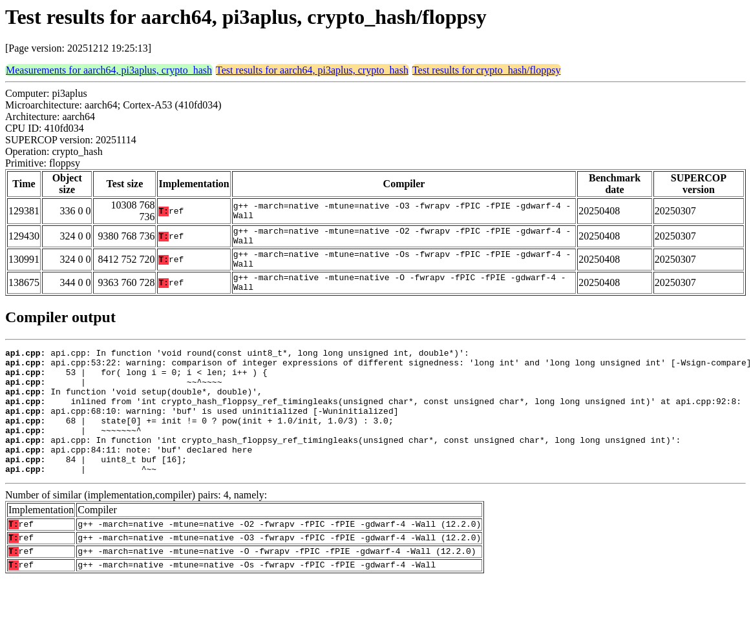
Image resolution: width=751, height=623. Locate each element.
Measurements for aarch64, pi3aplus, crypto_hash (109, 70)
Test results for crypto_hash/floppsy (486, 70)
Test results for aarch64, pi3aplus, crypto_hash (312, 70)
